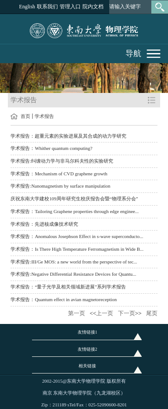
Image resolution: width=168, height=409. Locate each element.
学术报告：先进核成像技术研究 (44, 224)
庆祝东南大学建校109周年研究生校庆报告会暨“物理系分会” (74, 198)
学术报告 (44, 116)
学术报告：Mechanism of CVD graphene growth (59, 173)
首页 (25, 116)
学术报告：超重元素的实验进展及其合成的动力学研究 (68, 136)
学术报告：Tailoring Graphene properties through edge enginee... (75, 211)
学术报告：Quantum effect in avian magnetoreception (64, 299)
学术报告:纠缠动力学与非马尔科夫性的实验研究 (62, 161)
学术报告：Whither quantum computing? (51, 148)
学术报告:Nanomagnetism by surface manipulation (60, 185)
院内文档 (93, 7)
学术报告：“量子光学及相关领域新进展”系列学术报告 (68, 286)
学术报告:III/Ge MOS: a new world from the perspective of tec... (74, 261)
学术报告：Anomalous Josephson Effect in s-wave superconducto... (77, 236)
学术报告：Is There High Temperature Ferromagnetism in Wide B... (77, 249)
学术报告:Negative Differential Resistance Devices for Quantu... (73, 274)
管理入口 (70, 7)
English (27, 7)
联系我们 (47, 7)
